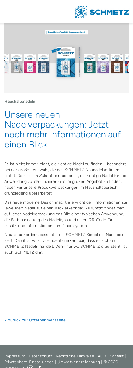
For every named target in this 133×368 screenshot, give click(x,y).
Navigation (11, 11)
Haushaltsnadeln (19, 101)
